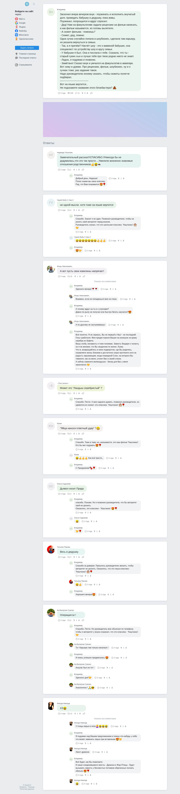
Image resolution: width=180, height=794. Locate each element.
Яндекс (20, 26)
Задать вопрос (27, 48)
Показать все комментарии (105, 281)
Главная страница (25, 53)
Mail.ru (20, 18)
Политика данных (27, 789)
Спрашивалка (23, 64)
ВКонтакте (22, 34)
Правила (22, 787)
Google (20, 22)
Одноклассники (24, 38)
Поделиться (91, 93)
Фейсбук (21, 30)
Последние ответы (25, 57)
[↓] (87, 93)
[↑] (83, 93)
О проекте (27, 785)
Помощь (31, 787)
